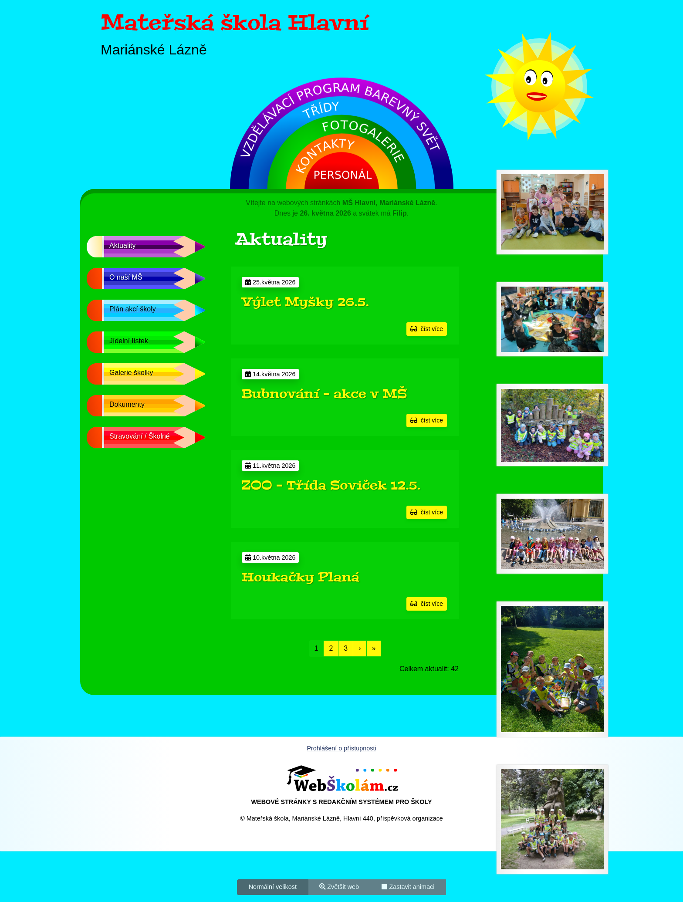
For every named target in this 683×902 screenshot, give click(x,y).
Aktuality (122, 245)
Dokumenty (127, 404)
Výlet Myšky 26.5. (305, 302)
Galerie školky (131, 372)
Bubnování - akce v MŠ (324, 393)
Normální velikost (273, 886)
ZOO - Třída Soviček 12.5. (330, 485)
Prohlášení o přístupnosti (341, 748)
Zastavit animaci (408, 886)
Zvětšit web (339, 886)
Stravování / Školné (139, 436)
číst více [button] (426, 328)
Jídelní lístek (128, 341)
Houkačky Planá (300, 577)
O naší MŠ (125, 277)
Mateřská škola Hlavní (235, 22)
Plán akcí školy (132, 309)
